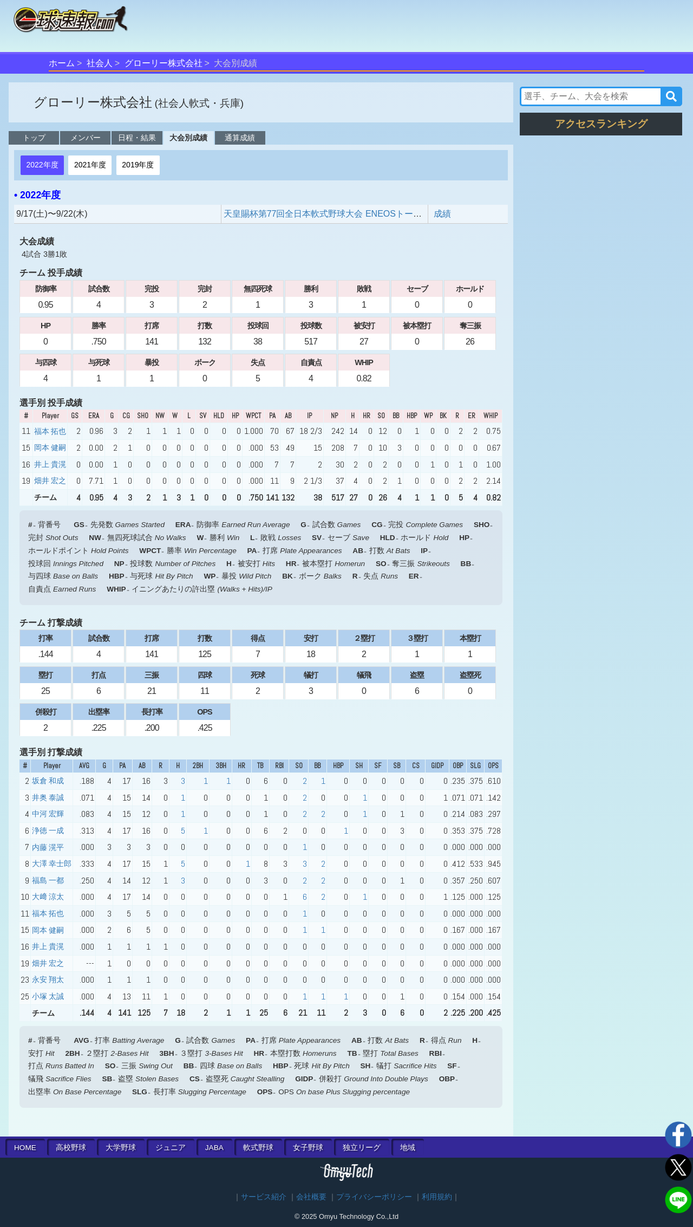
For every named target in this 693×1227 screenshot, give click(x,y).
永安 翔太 (48, 979)
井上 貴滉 (50, 464)
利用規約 (437, 1197)
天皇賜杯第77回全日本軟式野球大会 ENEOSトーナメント (336, 213)
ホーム (62, 63)
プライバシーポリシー (374, 1197)
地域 (407, 1148)
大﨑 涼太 (48, 896)
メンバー (85, 137)
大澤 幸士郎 (51, 863)
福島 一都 (48, 880)
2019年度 (138, 164)
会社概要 (311, 1197)
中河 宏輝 (48, 814)
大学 (121, 1148)
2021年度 (90, 164)
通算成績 (240, 137)
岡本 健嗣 (50, 447)
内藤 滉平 (48, 847)
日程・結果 (137, 137)
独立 (362, 1148)
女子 (308, 1148)
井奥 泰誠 (48, 797)
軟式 (258, 1148)
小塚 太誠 (48, 996)
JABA (214, 1148)
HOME (25, 1148)
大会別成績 (188, 137)
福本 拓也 (50, 431)
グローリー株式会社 (163, 63)
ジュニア (170, 1148)
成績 (442, 213)
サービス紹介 (263, 1197)
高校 (71, 1148)
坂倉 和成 (48, 780)
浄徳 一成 (48, 830)
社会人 (100, 63)
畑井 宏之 (50, 480)
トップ (34, 137)
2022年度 (42, 164)
